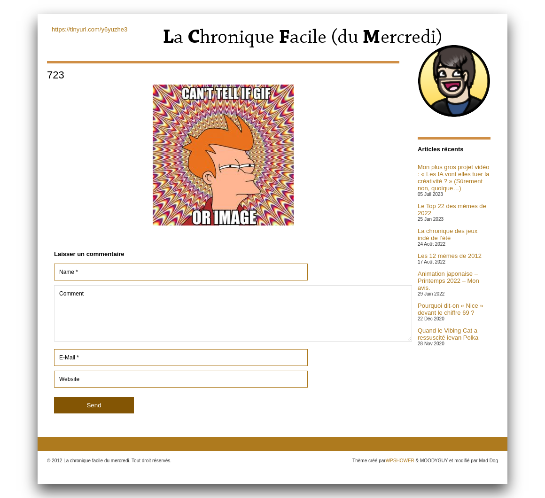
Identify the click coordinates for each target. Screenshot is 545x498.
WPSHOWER (400, 460)
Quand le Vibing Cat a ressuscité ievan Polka (448, 334)
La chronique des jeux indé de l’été (447, 234)
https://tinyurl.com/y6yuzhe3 (89, 29)
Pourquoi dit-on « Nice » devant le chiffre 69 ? (450, 309)
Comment (233, 313)
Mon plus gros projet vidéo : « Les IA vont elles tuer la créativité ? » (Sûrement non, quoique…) (453, 177)
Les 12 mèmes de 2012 (450, 255)
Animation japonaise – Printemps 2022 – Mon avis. (448, 280)
